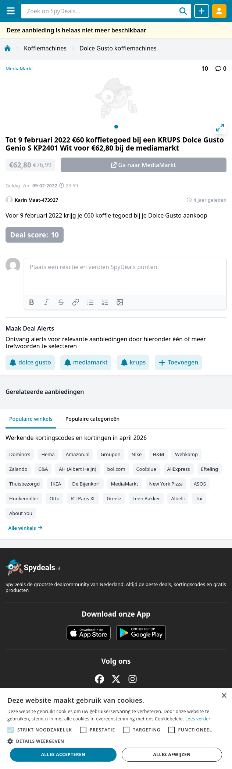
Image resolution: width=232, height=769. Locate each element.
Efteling (209, 469)
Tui (199, 498)
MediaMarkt (19, 68)
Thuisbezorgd (24, 483)
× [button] (223, 696)
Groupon (110, 454)
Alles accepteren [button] (63, 754)
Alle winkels (25, 528)
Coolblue (146, 469)
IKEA (56, 483)
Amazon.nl (78, 454)
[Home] (7, 48)
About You (20, 513)
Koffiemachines (45, 48)
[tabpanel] (116, 481)
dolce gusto (30, 362)
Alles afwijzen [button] (172, 754)
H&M (158, 454)
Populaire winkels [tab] (31, 418)
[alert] (116, 728)
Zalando (18, 469)
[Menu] (10, 10)
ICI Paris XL (83, 498)
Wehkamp (186, 454)
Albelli (178, 498)
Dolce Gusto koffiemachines (118, 48)
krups (133, 362)
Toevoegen (178, 362)
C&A (43, 469)
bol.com (116, 469)
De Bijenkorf (86, 483)
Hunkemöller (23, 498)
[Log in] (219, 11)
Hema (47, 454)
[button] (116, 741)
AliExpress (178, 469)
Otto (54, 498)
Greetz (114, 498)
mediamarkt (86, 362)
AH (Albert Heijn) (77, 469)
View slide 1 (116, 126)
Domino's (19, 454)
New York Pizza (166, 483)
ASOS (200, 483)
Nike (137, 454)
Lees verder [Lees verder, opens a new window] (198, 719)
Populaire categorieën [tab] (92, 418)
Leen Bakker (146, 498)
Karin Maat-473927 (36, 200)
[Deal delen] (201, 11)
